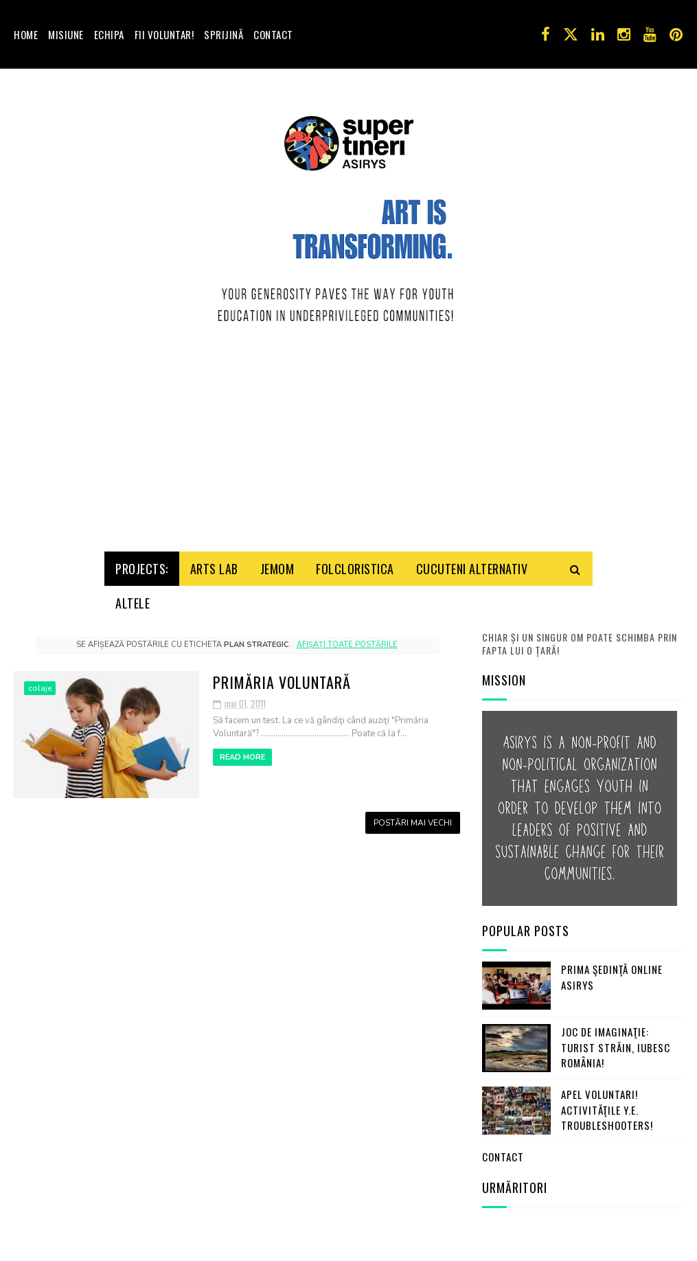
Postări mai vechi (413, 769)
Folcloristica (355, 515)
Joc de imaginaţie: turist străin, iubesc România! (615, 994)
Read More (242, 704)
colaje (40, 634)
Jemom (277, 515)
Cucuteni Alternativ (472, 515)
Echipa (109, 34)
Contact (273, 34)
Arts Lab (214, 515)
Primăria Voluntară (282, 628)
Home (26, 34)
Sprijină (223, 34)
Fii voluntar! (164, 34)
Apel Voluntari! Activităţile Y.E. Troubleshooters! (607, 1057)
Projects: (141, 515)
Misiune (66, 34)
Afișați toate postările (347, 592)
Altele (132, 549)
